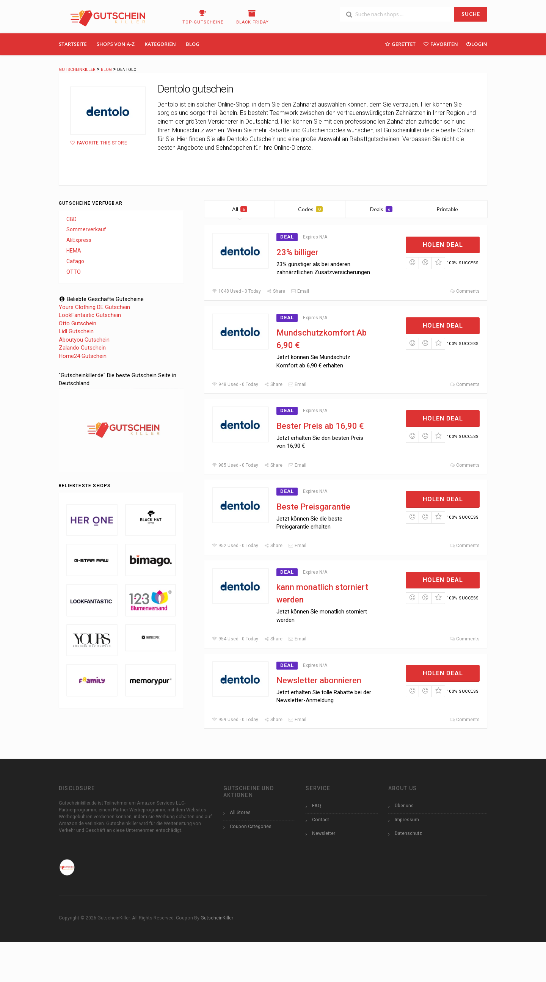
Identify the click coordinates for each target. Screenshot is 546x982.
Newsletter (323, 833)
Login (476, 43)
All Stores (240, 812)
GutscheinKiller (217, 918)
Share (276, 291)
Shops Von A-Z (116, 44)
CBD (71, 219)
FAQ (316, 805)
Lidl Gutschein (76, 331)
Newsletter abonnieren (318, 680)
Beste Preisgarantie (313, 506)
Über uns (404, 805)
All (239, 209)
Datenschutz (408, 833)
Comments (465, 291)
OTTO (73, 272)
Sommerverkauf (86, 229)
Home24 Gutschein (83, 356)
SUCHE (470, 14)
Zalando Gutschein (82, 347)
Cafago (75, 261)
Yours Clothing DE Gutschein (94, 307)
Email (300, 291)
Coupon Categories (250, 826)
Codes (310, 209)
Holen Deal (443, 244)
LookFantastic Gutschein (90, 315)
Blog (192, 44)
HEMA (73, 251)
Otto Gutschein (77, 323)
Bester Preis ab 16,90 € (320, 426)
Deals (381, 209)
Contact (320, 819)
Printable (451, 209)
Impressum (407, 819)
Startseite (73, 44)
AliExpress (78, 240)
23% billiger (297, 252)
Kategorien (160, 44)
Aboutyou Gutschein (84, 339)
